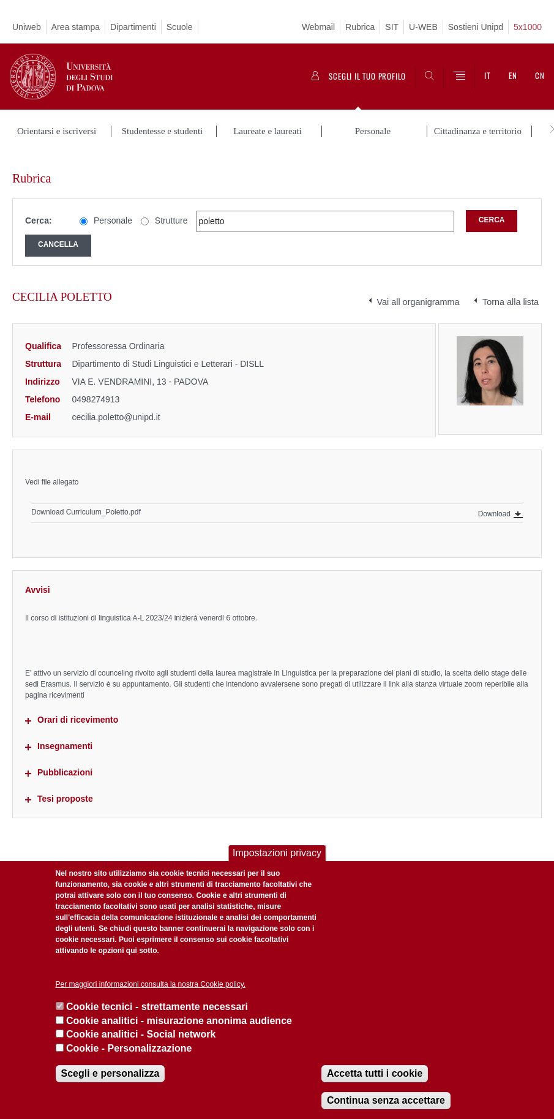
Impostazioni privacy (277, 853)
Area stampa (75, 27)
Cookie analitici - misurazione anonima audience (179, 1020)
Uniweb (26, 27)
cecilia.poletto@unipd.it (116, 404)
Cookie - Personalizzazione (129, 1048)
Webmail (318, 27)
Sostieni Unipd (475, 27)
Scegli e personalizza (110, 1073)
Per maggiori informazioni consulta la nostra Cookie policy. (151, 984)
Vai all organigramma (418, 290)
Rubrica (360, 27)
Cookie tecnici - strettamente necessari (157, 1006)
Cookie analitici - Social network (141, 1034)
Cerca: (38, 208)
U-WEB (423, 27)
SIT (392, 27)
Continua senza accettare (386, 1100)
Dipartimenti (133, 27)
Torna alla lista (510, 290)
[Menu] (459, 76)
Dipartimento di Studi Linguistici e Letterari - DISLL (168, 351)
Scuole (180, 27)
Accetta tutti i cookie (374, 1073)
